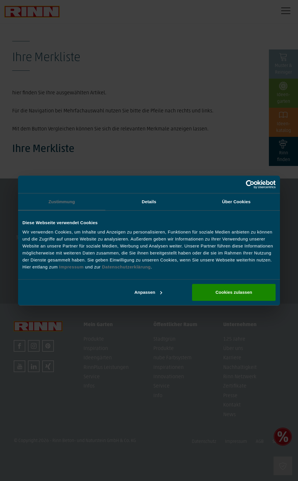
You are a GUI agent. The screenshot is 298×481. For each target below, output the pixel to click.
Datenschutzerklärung (126, 266)
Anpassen (148, 292)
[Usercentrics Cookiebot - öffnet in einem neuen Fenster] (250, 184)
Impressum (72, 266)
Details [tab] (149, 201)
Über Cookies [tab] (236, 201)
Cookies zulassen (234, 292)
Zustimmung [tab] (62, 201)
